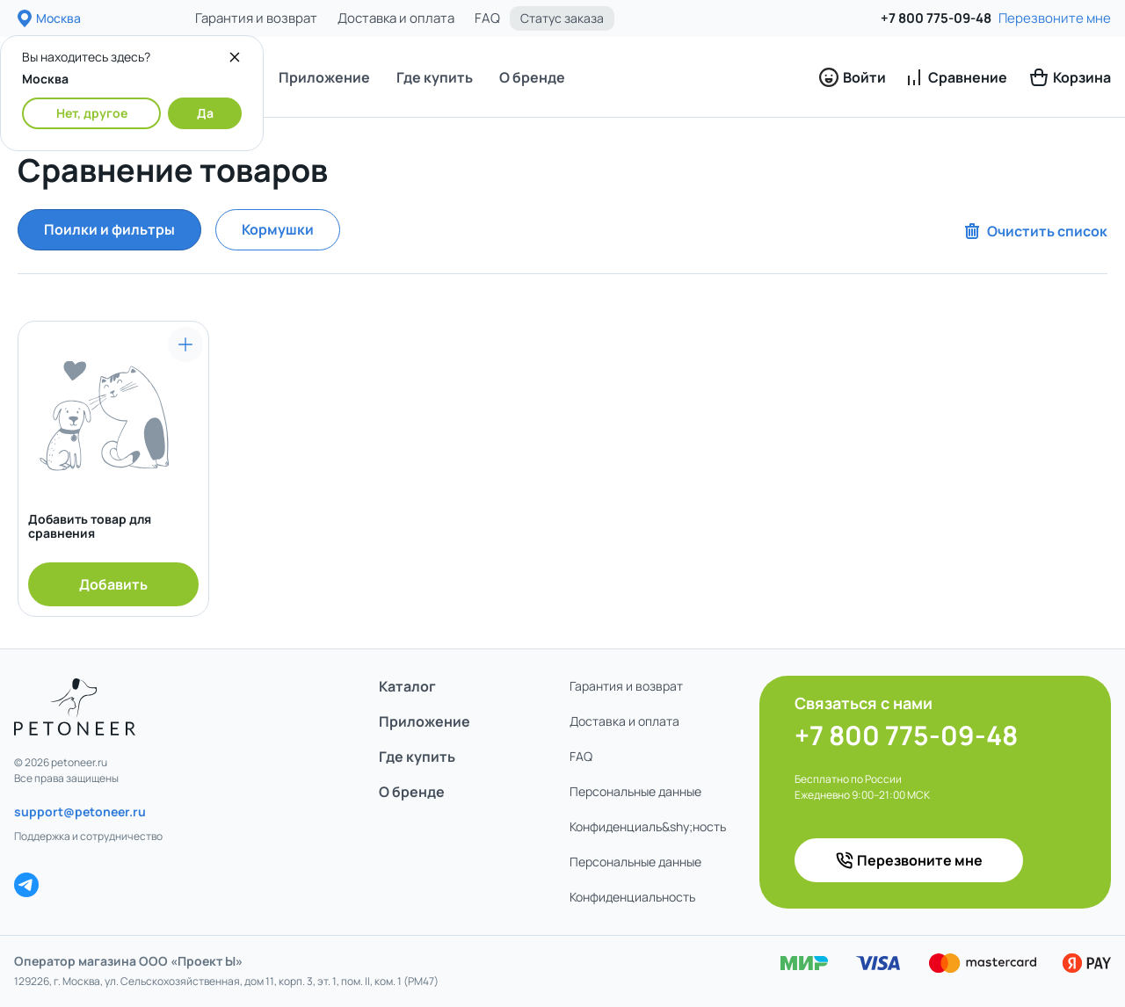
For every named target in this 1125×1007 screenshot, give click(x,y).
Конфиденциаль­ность (632, 896)
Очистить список (1034, 231)
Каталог (407, 686)
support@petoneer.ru (80, 812)
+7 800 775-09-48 (936, 18)
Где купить (434, 77)
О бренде (532, 77)
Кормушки (278, 229)
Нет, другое (91, 113)
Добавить (113, 584)
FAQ (487, 18)
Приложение (324, 77)
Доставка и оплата (396, 18)
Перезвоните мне (1054, 18)
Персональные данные (635, 791)
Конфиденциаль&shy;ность (647, 826)
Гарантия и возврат (256, 18)
